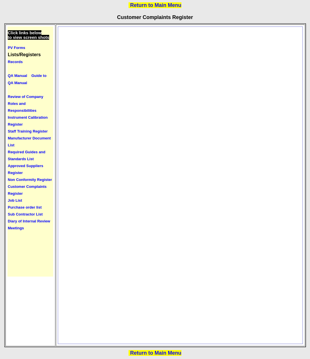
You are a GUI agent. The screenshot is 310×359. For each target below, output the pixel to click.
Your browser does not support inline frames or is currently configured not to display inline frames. (30, 152)
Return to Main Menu (155, 5)
